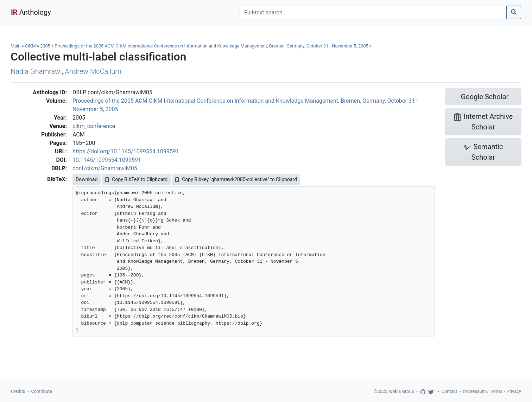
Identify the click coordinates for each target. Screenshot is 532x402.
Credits (18, 391)
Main (15, 46)
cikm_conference (93, 126)
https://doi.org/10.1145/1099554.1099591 (125, 151)
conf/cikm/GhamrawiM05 (104, 168)
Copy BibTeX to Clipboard (136, 179)
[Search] (373, 12)
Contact (449, 391)
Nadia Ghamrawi (36, 71)
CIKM (30, 46)
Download (86, 179)
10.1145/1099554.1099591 (106, 160)
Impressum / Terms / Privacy (492, 391)
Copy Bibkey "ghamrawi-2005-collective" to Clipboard (236, 179)
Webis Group (401, 391)
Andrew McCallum (93, 71)
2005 (45, 46)
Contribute (41, 391)
